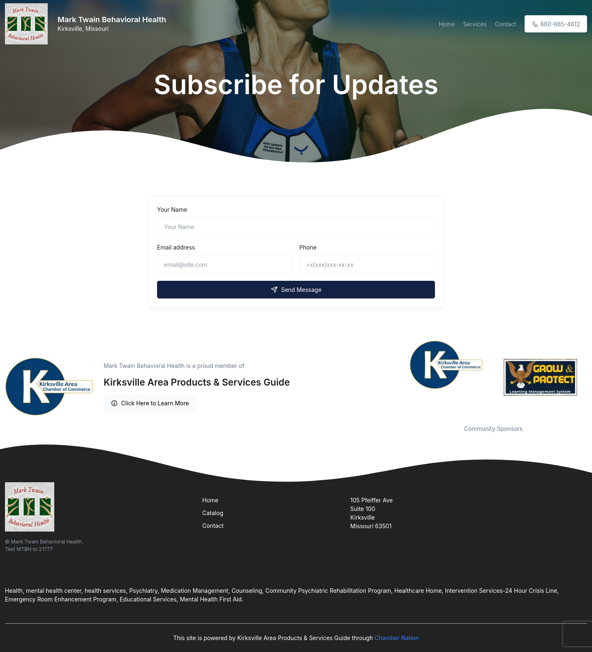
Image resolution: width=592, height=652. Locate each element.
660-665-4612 (556, 24)
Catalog (212, 512)
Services (474, 24)
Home (447, 24)
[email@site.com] (225, 264)
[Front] (28, 23)
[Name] (296, 226)
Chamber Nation (397, 637)
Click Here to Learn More (150, 403)
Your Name (172, 209)
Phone (308, 247)
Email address (176, 247)
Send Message (296, 289)
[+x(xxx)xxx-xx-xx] (367, 264)
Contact (505, 24)
